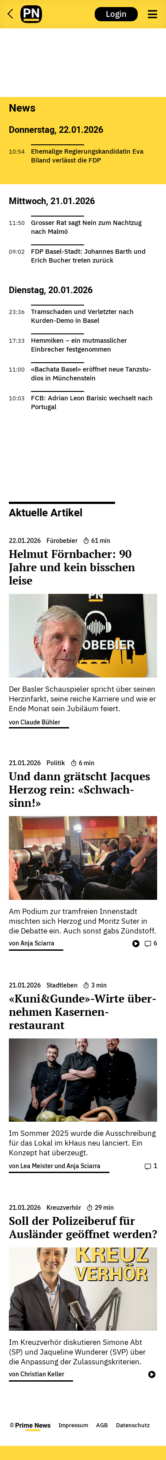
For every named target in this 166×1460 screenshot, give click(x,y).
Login (116, 13)
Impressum (73, 1425)
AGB (102, 1425)
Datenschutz (133, 1425)
